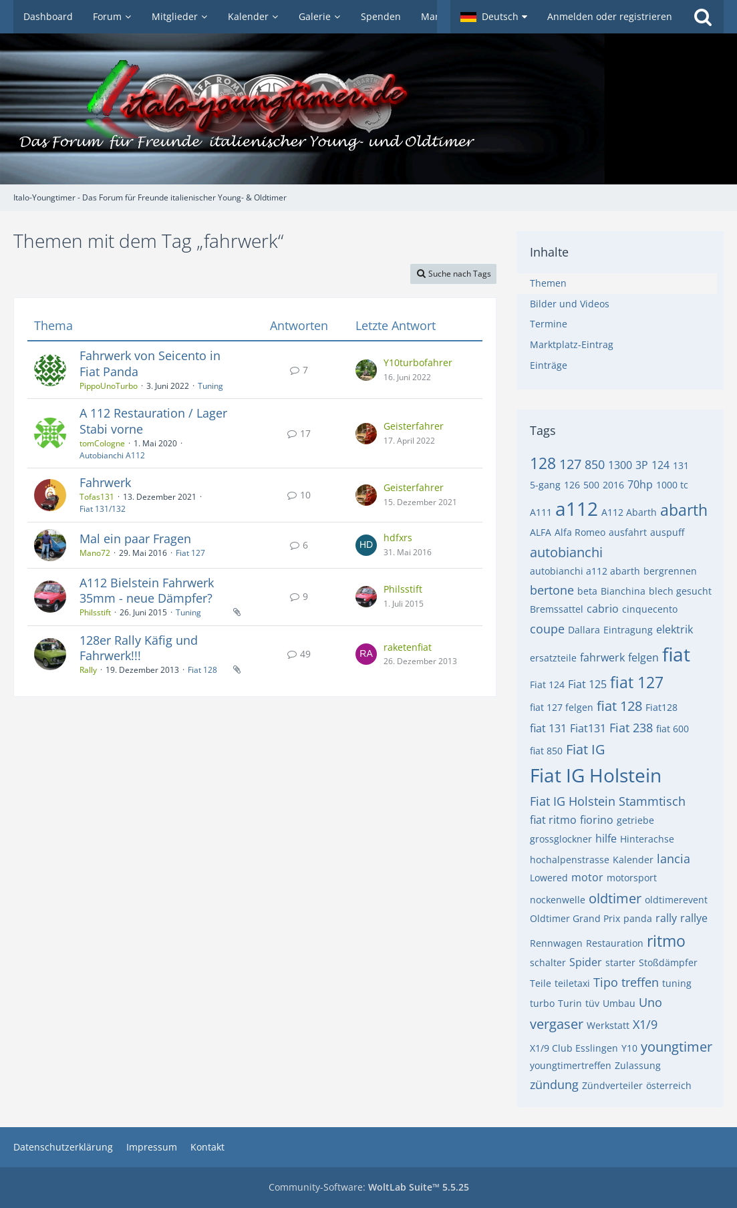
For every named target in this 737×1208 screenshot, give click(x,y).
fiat (676, 654)
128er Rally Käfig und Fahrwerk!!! (139, 648)
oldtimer (615, 898)
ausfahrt (628, 532)
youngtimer (676, 1047)
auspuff (667, 532)
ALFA (540, 532)
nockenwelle (557, 899)
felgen (643, 657)
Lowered (549, 877)
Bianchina (623, 591)
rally (666, 918)
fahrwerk (602, 657)
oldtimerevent (676, 899)
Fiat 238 (631, 728)
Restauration (614, 943)
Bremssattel (556, 609)
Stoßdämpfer (668, 962)
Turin (570, 1003)
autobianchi (566, 552)
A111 (541, 512)
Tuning (210, 386)
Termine (548, 323)
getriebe (635, 820)
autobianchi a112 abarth (585, 571)
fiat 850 (546, 750)
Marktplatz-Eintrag (571, 344)
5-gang (545, 484)
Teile (540, 983)
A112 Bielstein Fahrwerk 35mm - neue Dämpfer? (147, 591)
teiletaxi (572, 983)
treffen (640, 982)
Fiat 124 (547, 684)
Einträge (548, 365)
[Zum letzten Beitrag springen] (366, 370)
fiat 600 (672, 728)
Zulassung (638, 1065)
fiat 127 (637, 682)
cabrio (603, 608)
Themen (548, 283)
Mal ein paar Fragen (135, 539)
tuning (677, 983)
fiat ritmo (553, 819)
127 (570, 464)
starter (620, 962)
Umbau (619, 1003)
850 (595, 464)
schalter (548, 962)
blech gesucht (680, 591)
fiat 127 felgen (561, 707)
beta (587, 591)
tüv (592, 1003)
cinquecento (650, 609)
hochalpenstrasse (569, 859)
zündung (554, 1084)
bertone (552, 590)
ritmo (666, 940)
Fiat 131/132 (103, 508)
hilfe (606, 838)
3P (641, 465)
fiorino (596, 819)
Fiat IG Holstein (595, 775)
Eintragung (628, 629)
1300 (620, 465)
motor (587, 877)
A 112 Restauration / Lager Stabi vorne (153, 421)
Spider (585, 962)
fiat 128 (619, 706)
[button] (493, 16)
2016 (613, 484)
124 (660, 465)
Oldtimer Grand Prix (575, 918)
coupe (547, 629)
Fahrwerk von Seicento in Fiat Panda (150, 363)
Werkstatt (608, 1025)
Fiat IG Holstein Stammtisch (608, 801)
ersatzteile (553, 657)
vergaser (556, 1024)
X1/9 (645, 1024)
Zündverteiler (612, 1085)
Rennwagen (556, 943)
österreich (669, 1085)
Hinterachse (647, 839)
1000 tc (672, 484)
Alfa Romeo (580, 532)
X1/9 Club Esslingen (574, 1048)
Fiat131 (588, 728)
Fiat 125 (587, 684)
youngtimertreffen (570, 1065)
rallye (694, 918)
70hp (640, 484)
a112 (576, 508)
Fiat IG (585, 749)
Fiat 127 (190, 553)
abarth (684, 509)
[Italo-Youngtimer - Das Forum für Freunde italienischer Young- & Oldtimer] (368, 108)
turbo (542, 1003)
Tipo (605, 982)
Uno (650, 1002)
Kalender (633, 859)
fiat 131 (548, 728)
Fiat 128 (202, 669)
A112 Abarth (629, 512)
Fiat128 (661, 707)
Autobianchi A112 (112, 455)
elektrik (674, 629)
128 (543, 463)
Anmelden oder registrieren (609, 16)
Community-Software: (369, 1187)
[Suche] (703, 16)
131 (681, 465)
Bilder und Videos (569, 303)
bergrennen (670, 571)
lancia (673, 859)
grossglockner (561, 839)
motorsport (632, 877)
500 (591, 484)
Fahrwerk (105, 482)
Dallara (584, 629)
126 (572, 484)
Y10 (629, 1048)
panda (637, 918)
